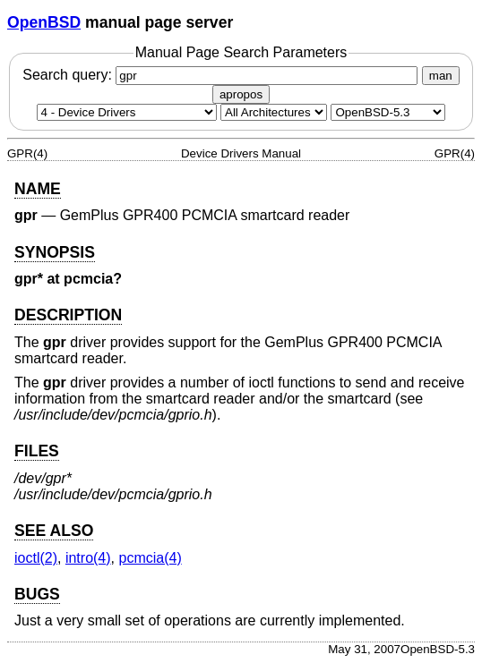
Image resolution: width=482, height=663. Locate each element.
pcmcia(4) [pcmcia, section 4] (149, 557)
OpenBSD (44, 22)
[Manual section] (127, 112)
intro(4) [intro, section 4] (88, 557)
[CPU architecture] (273, 112)
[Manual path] (388, 112)
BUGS (37, 594)
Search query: (222, 74)
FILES (36, 451)
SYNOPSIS (54, 252)
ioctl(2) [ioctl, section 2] (35, 557)
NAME (37, 189)
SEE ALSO (53, 531)
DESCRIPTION (68, 315)
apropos (241, 94)
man (440, 75)
